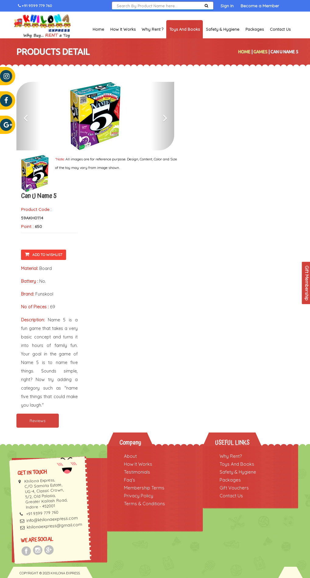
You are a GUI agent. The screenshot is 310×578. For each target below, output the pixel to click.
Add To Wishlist (43, 254)
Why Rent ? (152, 29)
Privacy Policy (138, 496)
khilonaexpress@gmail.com (54, 525)
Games (260, 51)
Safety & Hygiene (222, 29)
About (130, 456)
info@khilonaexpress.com (52, 519)
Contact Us (280, 29)
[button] (28, 116)
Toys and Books (184, 29)
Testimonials (137, 472)
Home (98, 29)
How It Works (123, 29)
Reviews (38, 420)
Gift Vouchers (234, 488)
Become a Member (260, 6)
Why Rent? (231, 456)
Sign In (227, 6)
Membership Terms (144, 488)
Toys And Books (237, 464)
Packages (254, 29)
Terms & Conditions (144, 503)
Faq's (129, 480)
